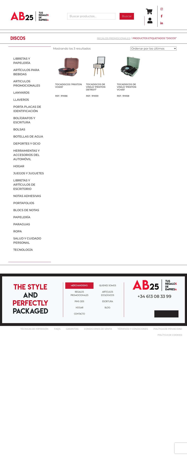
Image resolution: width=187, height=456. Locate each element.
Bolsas (19, 129)
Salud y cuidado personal (27, 240)
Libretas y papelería (21, 61)
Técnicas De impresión (34, 329)
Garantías (72, 329)
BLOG (107, 307)
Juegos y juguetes (28, 173)
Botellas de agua (28, 136)
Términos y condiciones (132, 329)
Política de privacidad (167, 329)
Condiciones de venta (98, 329)
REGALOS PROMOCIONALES (113, 38)
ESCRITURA (107, 301)
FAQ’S (57, 329)
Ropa (17, 231)
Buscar (127, 16)
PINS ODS (79, 301)
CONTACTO (79, 313)
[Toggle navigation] (171, 16)
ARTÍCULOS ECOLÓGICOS (107, 293)
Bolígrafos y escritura (24, 120)
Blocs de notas (26, 210)
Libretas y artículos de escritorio (24, 185)
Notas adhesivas (27, 196)
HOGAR (79, 307)
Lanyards (21, 92)
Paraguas (21, 224)
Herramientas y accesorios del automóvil (26, 155)
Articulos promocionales (26, 83)
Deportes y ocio (26, 143)
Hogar (18, 166)
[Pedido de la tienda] (153, 49)
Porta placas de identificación (27, 109)
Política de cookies (170, 335)
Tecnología (23, 249)
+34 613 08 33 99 (154, 296)
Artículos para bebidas (26, 72)
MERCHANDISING (79, 285)
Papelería (21, 217)
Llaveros (21, 99)
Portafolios (23, 203)
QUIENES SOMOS (107, 285)
